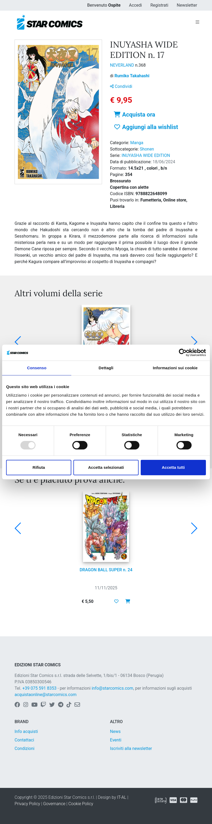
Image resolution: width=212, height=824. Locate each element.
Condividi (121, 86)
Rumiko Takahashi (131, 75)
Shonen (147, 149)
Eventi (115, 740)
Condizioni (24, 748)
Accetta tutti (173, 467)
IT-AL (121, 797)
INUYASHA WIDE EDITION (146, 155)
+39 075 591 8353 (39, 688)
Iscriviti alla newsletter (131, 748)
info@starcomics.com (112, 688)
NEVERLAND (122, 65)
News (115, 731)
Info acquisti (26, 731)
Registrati (159, 5)
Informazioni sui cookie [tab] (175, 368)
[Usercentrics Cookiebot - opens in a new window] (183, 353)
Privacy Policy (27, 803)
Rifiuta (39, 467)
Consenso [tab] (36, 368)
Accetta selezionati (106, 467)
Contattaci (24, 740)
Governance (54, 803)
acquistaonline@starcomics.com (46, 694)
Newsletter (187, 5)
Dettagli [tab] (106, 368)
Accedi (135, 5)
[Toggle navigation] (197, 22)
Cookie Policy (80, 803)
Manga (136, 142)
